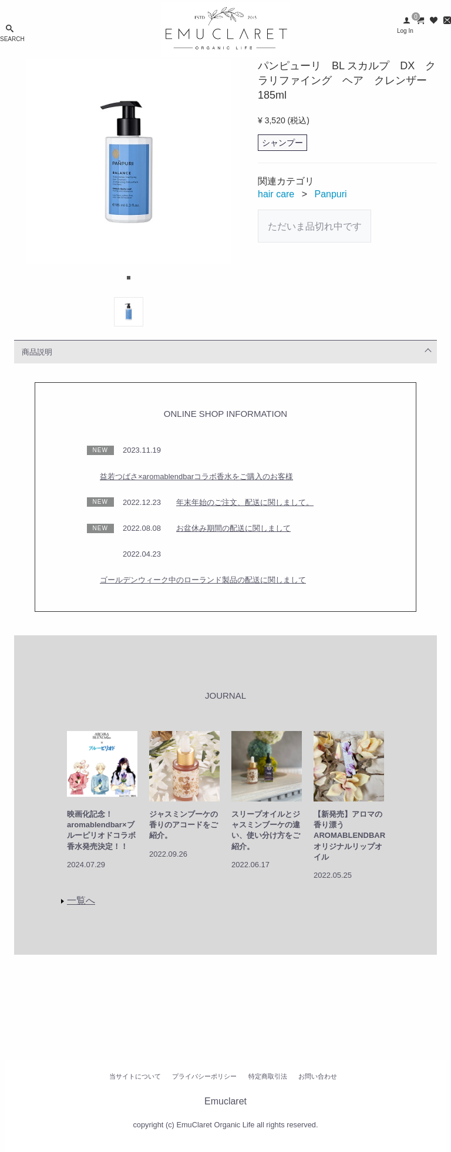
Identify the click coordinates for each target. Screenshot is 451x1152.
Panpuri (331, 194)
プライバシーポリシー (204, 1076)
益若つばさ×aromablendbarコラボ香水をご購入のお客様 (196, 476)
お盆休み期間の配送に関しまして (233, 528)
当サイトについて (135, 1076)
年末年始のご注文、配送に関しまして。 (245, 502)
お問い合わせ (317, 1076)
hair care (276, 194)
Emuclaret (225, 1101)
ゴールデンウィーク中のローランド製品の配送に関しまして (203, 579)
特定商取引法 (267, 1076)
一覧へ (81, 900)
